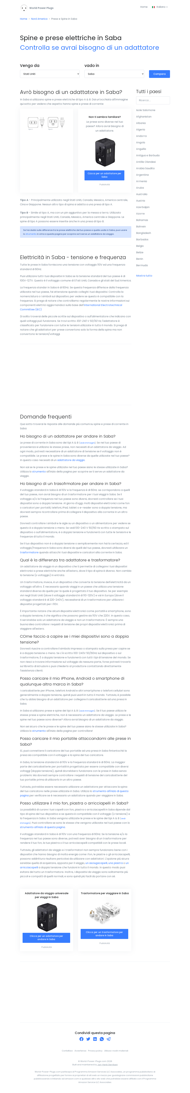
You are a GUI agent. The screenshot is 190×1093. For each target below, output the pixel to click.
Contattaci (67, 1051)
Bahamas (142, 221)
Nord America (40, 19)
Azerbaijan (143, 208)
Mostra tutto (144, 276)
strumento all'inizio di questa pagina (42, 828)
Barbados (142, 240)
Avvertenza (80, 1051)
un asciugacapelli (96, 864)
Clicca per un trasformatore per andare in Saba (104, 935)
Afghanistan (143, 117)
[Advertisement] (75, 375)
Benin (139, 259)
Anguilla (141, 149)
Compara (159, 74)
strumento (31, 235)
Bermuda (142, 266)
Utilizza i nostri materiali (116, 1051)
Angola (140, 143)
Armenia (141, 182)
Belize (139, 253)
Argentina (142, 175)
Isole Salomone (145, 111)
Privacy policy (95, 1051)
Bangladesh (143, 234)
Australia (141, 195)
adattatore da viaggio (71, 461)
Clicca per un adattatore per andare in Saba (46, 939)
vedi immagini (87, 443)
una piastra (115, 864)
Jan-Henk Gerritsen (107, 1065)
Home (143, 7)
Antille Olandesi (146, 162)
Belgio (140, 246)
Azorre (140, 214)
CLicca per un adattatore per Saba (104, 176)
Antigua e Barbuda (148, 156)
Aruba (140, 188)
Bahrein (141, 227)
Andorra (141, 137)
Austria (140, 201)
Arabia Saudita (145, 169)
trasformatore (29, 553)
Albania (141, 124)
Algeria (140, 130)
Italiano (159, 7)
